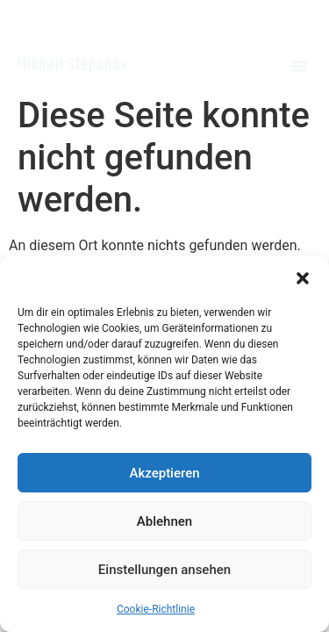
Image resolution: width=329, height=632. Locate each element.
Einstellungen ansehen (164, 570)
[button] (302, 278)
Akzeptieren (164, 473)
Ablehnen (164, 521)
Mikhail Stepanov (72, 65)
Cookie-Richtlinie (156, 609)
